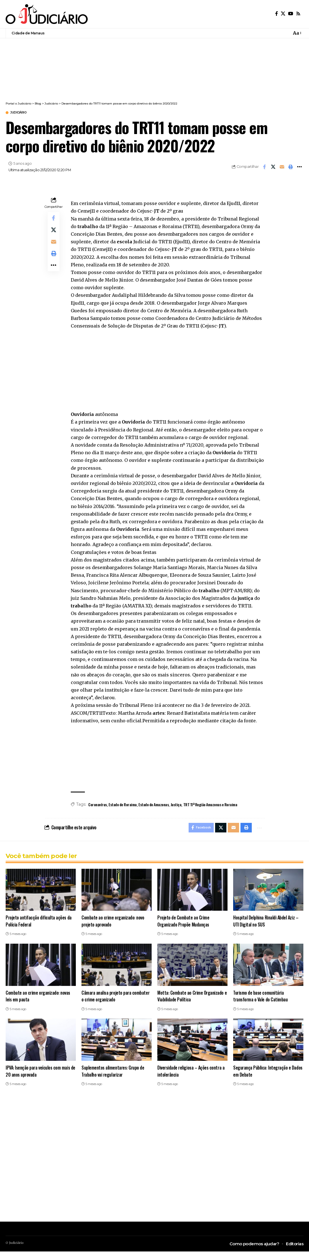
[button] (297, 33)
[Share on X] (273, 167)
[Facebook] (276, 13)
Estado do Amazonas (153, 805)
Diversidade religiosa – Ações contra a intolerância (191, 1073)
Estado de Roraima (123, 805)
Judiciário (21, 113)
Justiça (176, 805)
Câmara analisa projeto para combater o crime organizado (116, 999)
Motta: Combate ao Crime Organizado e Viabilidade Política (192, 999)
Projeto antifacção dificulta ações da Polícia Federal (39, 923)
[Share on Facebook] (264, 167)
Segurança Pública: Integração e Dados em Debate (268, 1073)
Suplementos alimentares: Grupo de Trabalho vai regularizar (113, 1073)
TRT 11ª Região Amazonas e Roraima (210, 805)
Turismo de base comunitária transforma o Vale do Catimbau (261, 999)
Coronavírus (97, 805)
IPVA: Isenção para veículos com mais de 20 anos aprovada (39, 1073)
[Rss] (298, 13)
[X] (283, 13)
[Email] (282, 167)
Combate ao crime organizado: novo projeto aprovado (113, 923)
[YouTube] (291, 13)
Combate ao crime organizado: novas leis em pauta (38, 999)
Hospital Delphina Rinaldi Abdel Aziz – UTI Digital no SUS (266, 923)
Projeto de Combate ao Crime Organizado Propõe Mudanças (183, 923)
